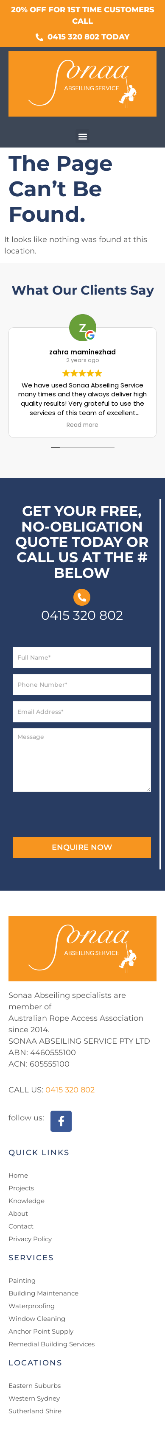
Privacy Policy (30, 1239)
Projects (21, 1188)
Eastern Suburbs (34, 1386)
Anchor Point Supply (40, 1331)
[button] (82, 136)
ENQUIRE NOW (82, 847)
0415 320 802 (82, 615)
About (18, 1213)
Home (18, 1175)
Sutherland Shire (35, 1411)
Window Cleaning (36, 1319)
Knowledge (26, 1201)
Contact (21, 1226)
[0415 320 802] (81, 597)
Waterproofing (31, 1306)
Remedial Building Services (51, 1344)
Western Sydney (34, 1398)
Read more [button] (82, 425)
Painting (22, 1280)
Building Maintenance (43, 1293)
